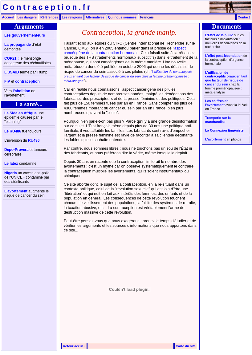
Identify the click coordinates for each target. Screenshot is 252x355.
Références (49, 17)
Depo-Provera (25, 152)
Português (219, 17)
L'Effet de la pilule (225, 41)
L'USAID (25, 72)
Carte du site (186, 346)
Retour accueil (74, 346)
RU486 (21, 140)
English (169, 17)
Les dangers (27, 17)
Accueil (7, 17)
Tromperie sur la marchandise (218, 120)
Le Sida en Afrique (24, 117)
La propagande (22, 46)
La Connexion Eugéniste (224, 130)
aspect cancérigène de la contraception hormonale (125, 50)
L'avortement (26, 193)
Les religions (72, 17)
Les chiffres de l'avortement (226, 105)
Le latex (20, 163)
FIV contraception (22, 81)
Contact (244, 17)
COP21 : (27, 60)
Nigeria (27, 177)
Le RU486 (23, 131)
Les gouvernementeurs (24, 35)
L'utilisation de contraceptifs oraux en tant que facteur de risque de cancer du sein (226, 82)
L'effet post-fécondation (226, 59)
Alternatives (95, 17)
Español (194, 17)
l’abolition (19, 93)
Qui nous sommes (122, 17)
